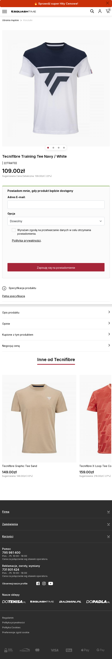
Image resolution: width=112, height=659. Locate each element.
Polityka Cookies (11, 627)
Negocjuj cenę (56, 345)
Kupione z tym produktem (56, 334)
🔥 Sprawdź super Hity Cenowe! (56, 3)
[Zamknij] (107, 3)
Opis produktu (56, 312)
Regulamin (7, 617)
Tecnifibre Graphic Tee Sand (19, 466)
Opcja (11, 213)
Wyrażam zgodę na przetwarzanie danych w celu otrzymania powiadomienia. (54, 231)
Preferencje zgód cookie (15, 632)
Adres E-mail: (16, 197)
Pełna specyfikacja (13, 296)
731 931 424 (10, 569)
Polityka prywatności (26, 240)
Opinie (56, 323)
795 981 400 (11, 552)
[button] (48, 148)
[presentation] (35, 253)
